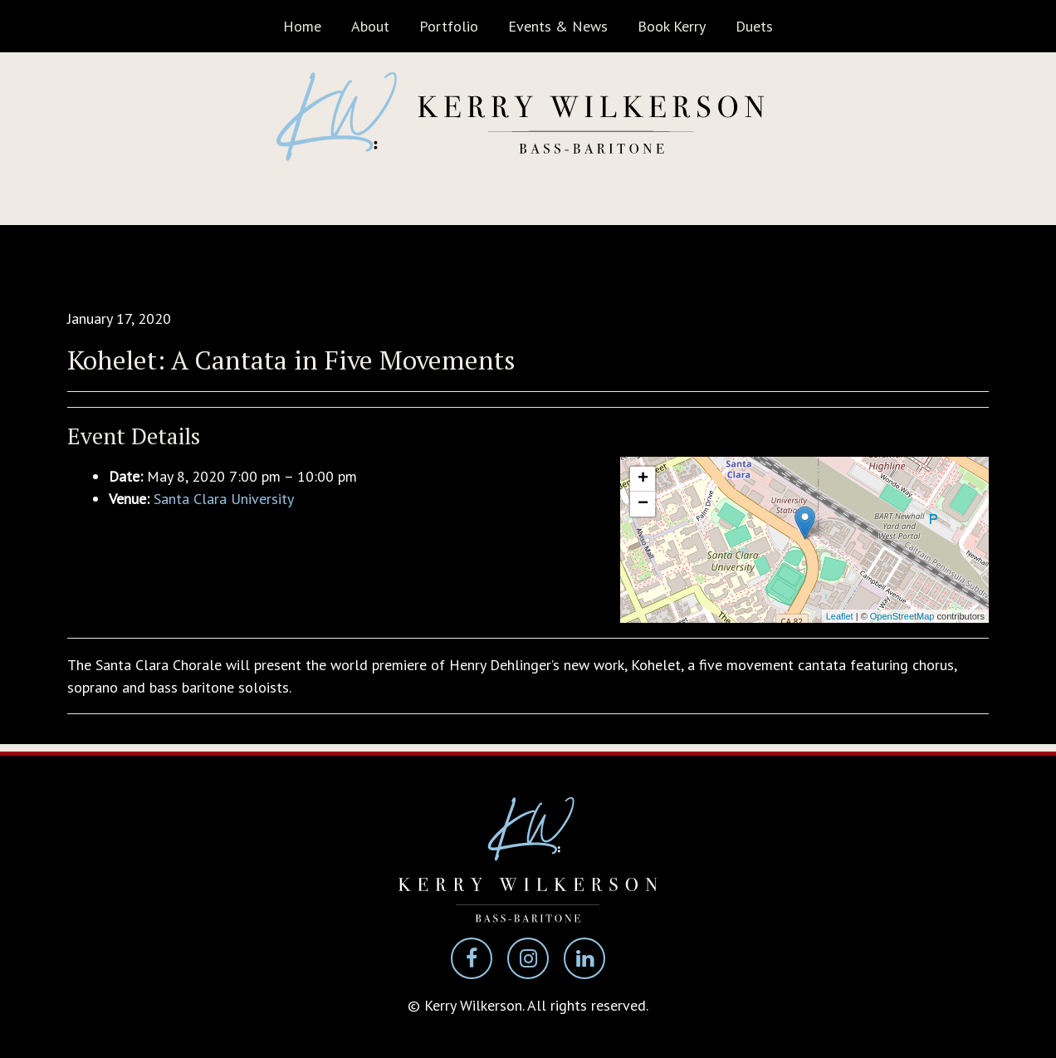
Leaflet (839, 616)
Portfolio (448, 26)
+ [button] (643, 479)
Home (302, 26)
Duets (754, 26)
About (370, 26)
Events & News (558, 26)
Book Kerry (672, 26)
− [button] (643, 504)
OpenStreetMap (902, 616)
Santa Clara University (224, 498)
